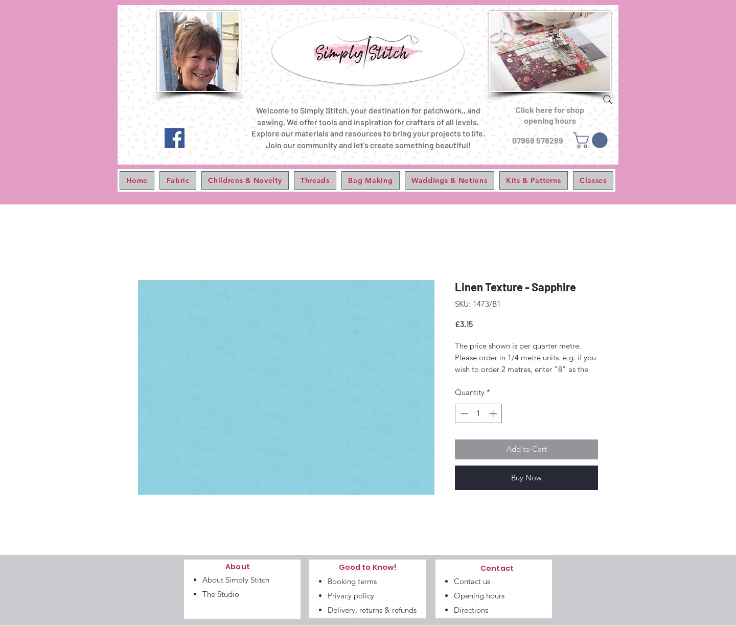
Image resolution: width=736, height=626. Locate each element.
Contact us (472, 581)
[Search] (607, 99)
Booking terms (352, 581)
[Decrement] (463, 413)
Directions (471, 610)
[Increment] (494, 413)
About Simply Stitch (235, 580)
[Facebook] (175, 138)
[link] (592, 140)
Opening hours (479, 595)
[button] (177, 180)
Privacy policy (351, 595)
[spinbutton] (478, 413)
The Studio (220, 594)
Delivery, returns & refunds (372, 610)
